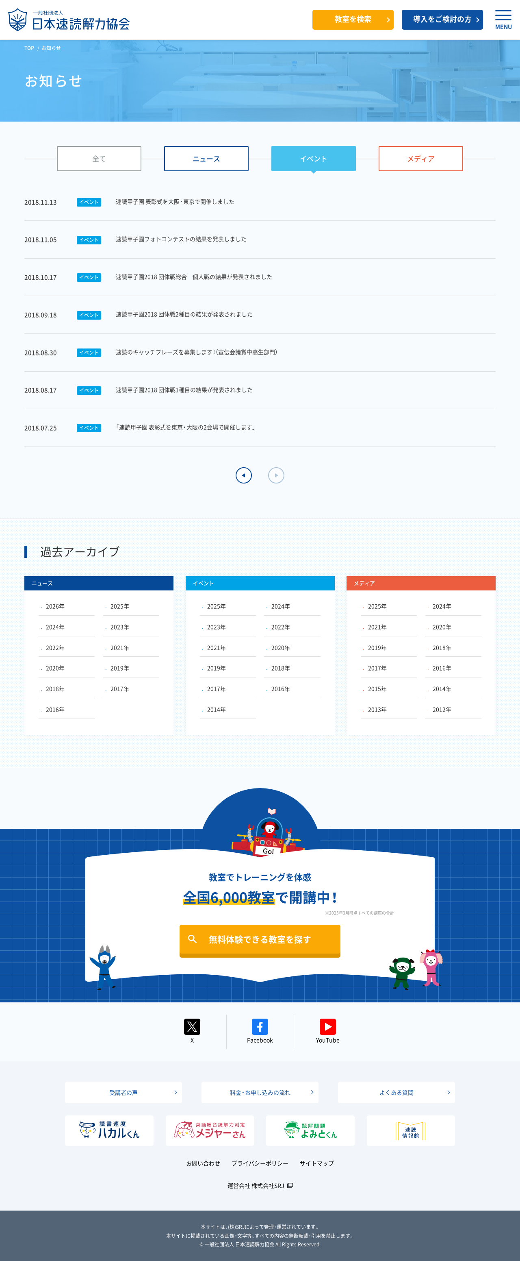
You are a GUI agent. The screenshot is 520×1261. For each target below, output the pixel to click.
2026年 (53, 606)
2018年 (53, 688)
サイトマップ (317, 1163)
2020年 (53, 668)
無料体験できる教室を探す (260, 939)
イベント (313, 158)
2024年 (53, 627)
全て (99, 158)
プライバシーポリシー (260, 1163)
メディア (421, 158)
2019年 (117, 668)
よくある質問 (396, 1092)
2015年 (375, 688)
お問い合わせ (203, 1163)
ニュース (206, 158)
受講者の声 (123, 1092)
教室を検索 (353, 18)
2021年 (117, 647)
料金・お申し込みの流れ (260, 1092)
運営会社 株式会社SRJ (256, 1185)
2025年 (117, 606)
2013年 (375, 709)
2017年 (117, 688)
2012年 (439, 709)
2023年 (117, 627)
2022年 (53, 647)
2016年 (53, 709)
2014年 (214, 709)
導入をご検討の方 (442, 18)
